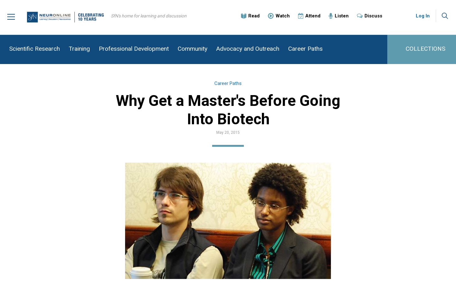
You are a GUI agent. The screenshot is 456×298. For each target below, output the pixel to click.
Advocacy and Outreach (247, 48)
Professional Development (134, 48)
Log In (423, 16)
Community (192, 48)
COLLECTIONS (425, 48)
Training (79, 48)
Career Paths (305, 48)
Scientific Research (34, 48)
